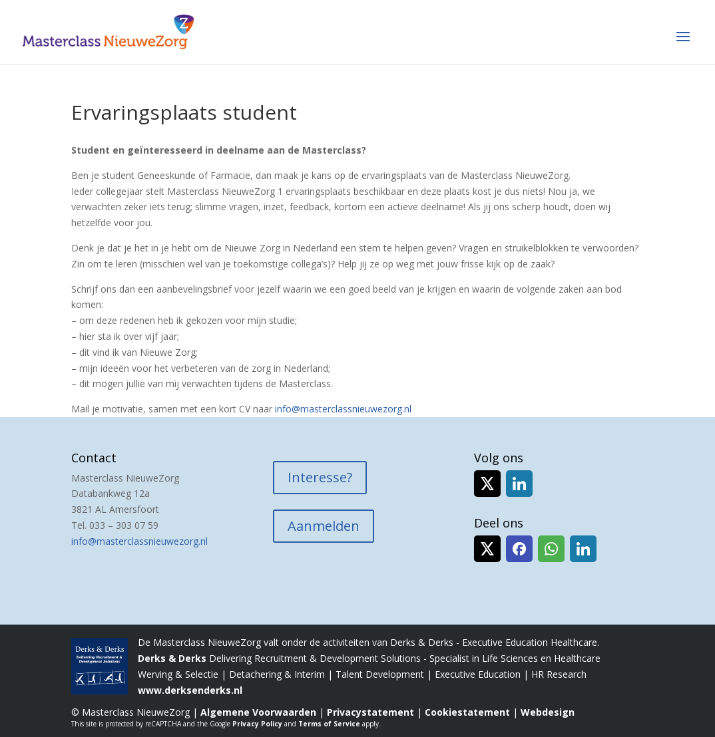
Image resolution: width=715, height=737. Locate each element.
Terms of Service (329, 723)
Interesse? (320, 477)
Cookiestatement (467, 712)
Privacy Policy (257, 723)
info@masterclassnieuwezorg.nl (343, 408)
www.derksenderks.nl (190, 690)
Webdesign (548, 712)
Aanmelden (323, 526)
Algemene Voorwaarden (258, 712)
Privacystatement (370, 712)
